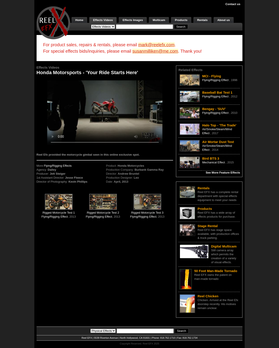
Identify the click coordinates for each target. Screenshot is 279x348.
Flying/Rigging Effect (54, 216)
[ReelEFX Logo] (53, 22)
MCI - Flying (211, 76)
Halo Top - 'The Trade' (219, 125)
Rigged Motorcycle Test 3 (147, 212)
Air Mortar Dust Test (218, 142)
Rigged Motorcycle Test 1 (59, 212)
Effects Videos (103, 20)
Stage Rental (207, 226)
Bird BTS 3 (210, 158)
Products (181, 20)
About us (223, 20)
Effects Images (133, 20)
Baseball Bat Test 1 (217, 92)
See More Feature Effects (223, 172)
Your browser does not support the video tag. (104, 112)
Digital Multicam (223, 246)
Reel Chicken (207, 296)
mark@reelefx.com (156, 44)
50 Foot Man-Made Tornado (215, 271)
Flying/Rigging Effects (58, 165)
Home (79, 20)
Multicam (159, 20)
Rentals (202, 20)
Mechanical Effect (214, 162)
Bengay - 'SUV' (214, 109)
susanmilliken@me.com (155, 51)
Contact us (232, 4)
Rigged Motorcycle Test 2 (103, 212)
